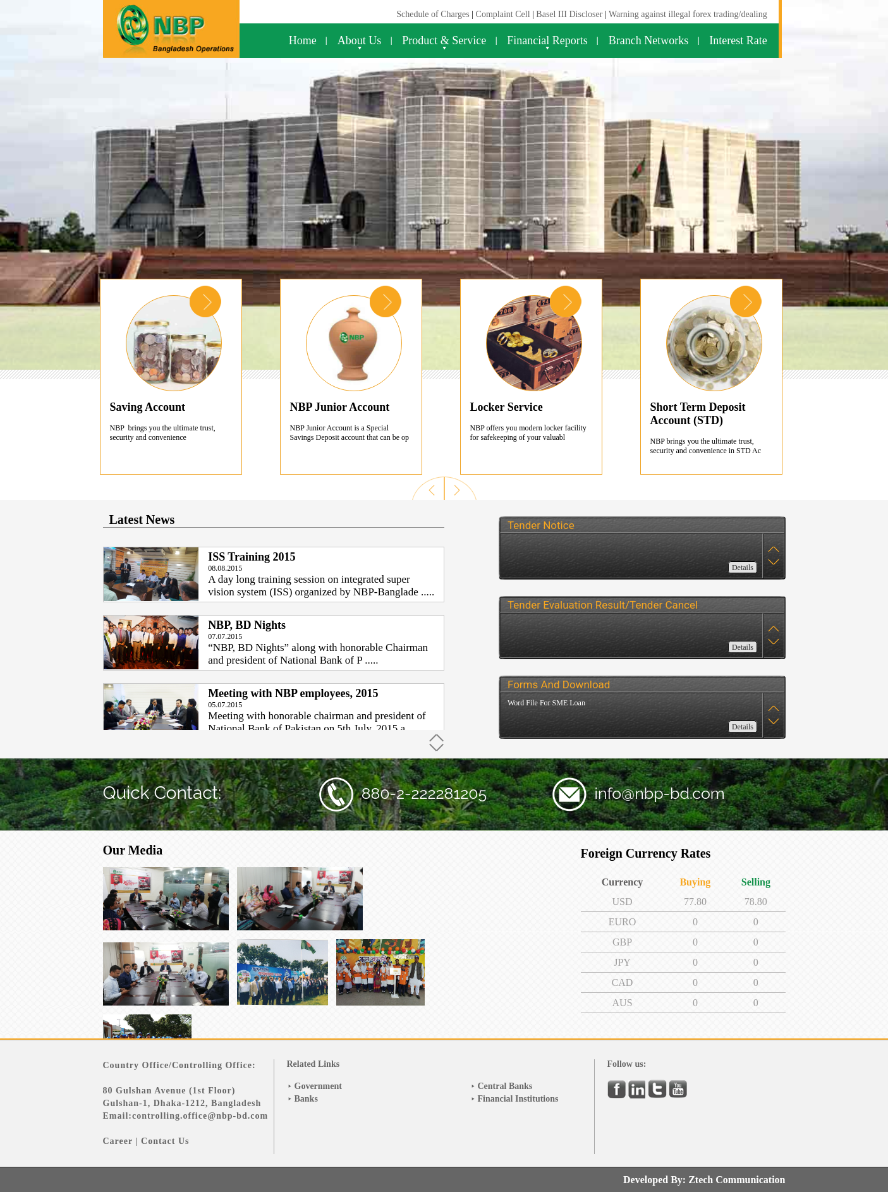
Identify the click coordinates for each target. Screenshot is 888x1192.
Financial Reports (547, 40)
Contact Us (165, 1141)
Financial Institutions (518, 1099)
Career (118, 1141)
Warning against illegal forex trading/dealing (688, 14)
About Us (360, 40)
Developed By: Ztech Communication (704, 1179)
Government (318, 1086)
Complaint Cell (503, 14)
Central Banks (505, 1086)
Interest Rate (738, 40)
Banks (306, 1099)
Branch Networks (648, 40)
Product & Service (444, 40)
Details (742, 567)
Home (303, 40)
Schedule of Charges (433, 14)
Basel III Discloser (570, 14)
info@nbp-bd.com (660, 793)
